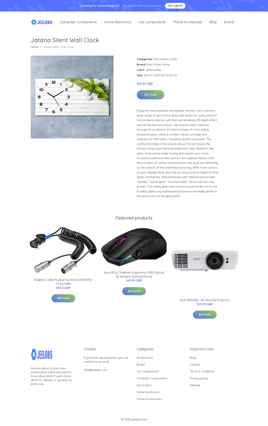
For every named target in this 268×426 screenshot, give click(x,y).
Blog (212, 22)
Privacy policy (199, 378)
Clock (173, 59)
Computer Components (78, 22)
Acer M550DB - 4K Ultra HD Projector (205, 300)
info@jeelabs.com (95, 370)
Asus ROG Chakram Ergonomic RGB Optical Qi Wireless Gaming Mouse (134, 274)
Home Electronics (117, 22)
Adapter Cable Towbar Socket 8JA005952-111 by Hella (63, 282)
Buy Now (150, 95)
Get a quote (175, 5)
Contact (195, 364)
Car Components (152, 22)
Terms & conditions (202, 371)
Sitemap (195, 385)
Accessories (145, 358)
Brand (229, 22)
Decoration (161, 59)
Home (35, 47)
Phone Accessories (187, 22)
